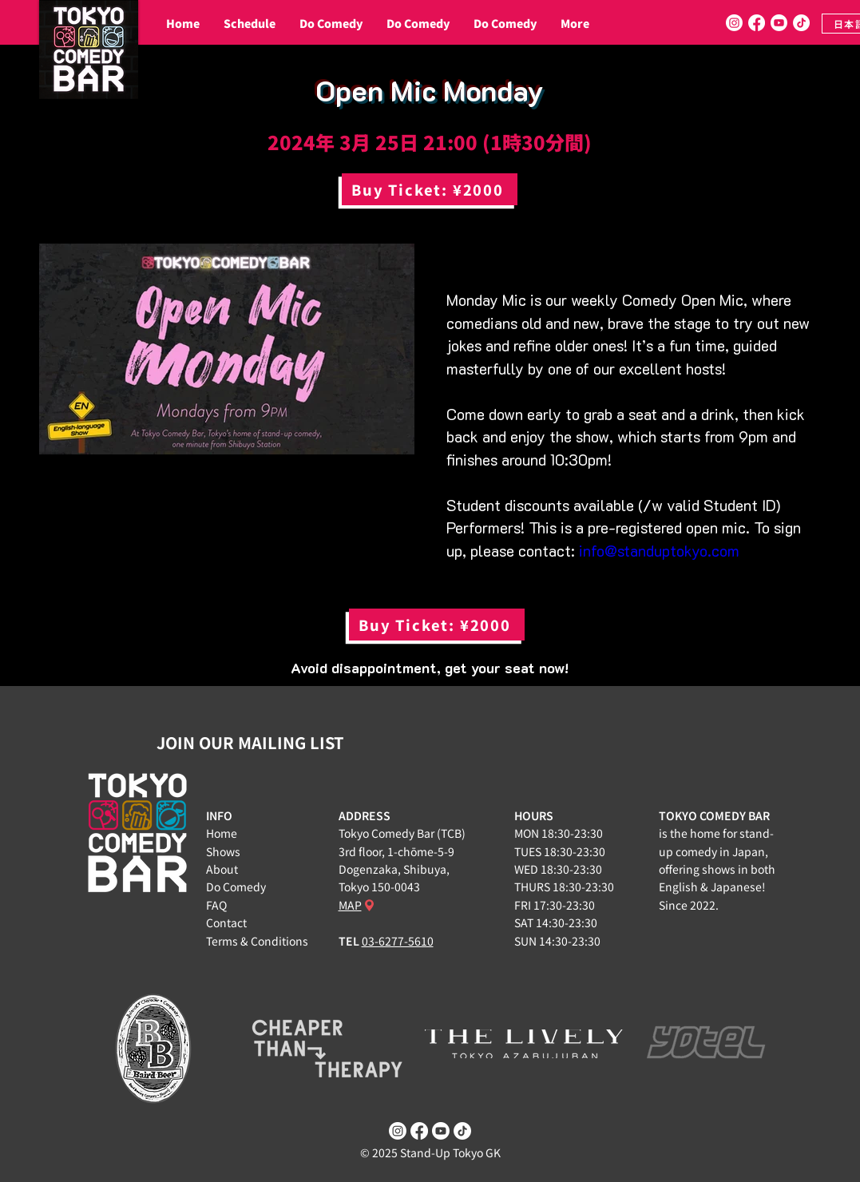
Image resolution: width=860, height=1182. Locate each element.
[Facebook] (756, 22)
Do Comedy (236, 886)
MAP (350, 905)
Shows (223, 851)
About (222, 869)
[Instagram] (734, 22)
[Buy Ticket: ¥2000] (429, 189)
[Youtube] (779, 22)
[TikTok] (801, 22)
